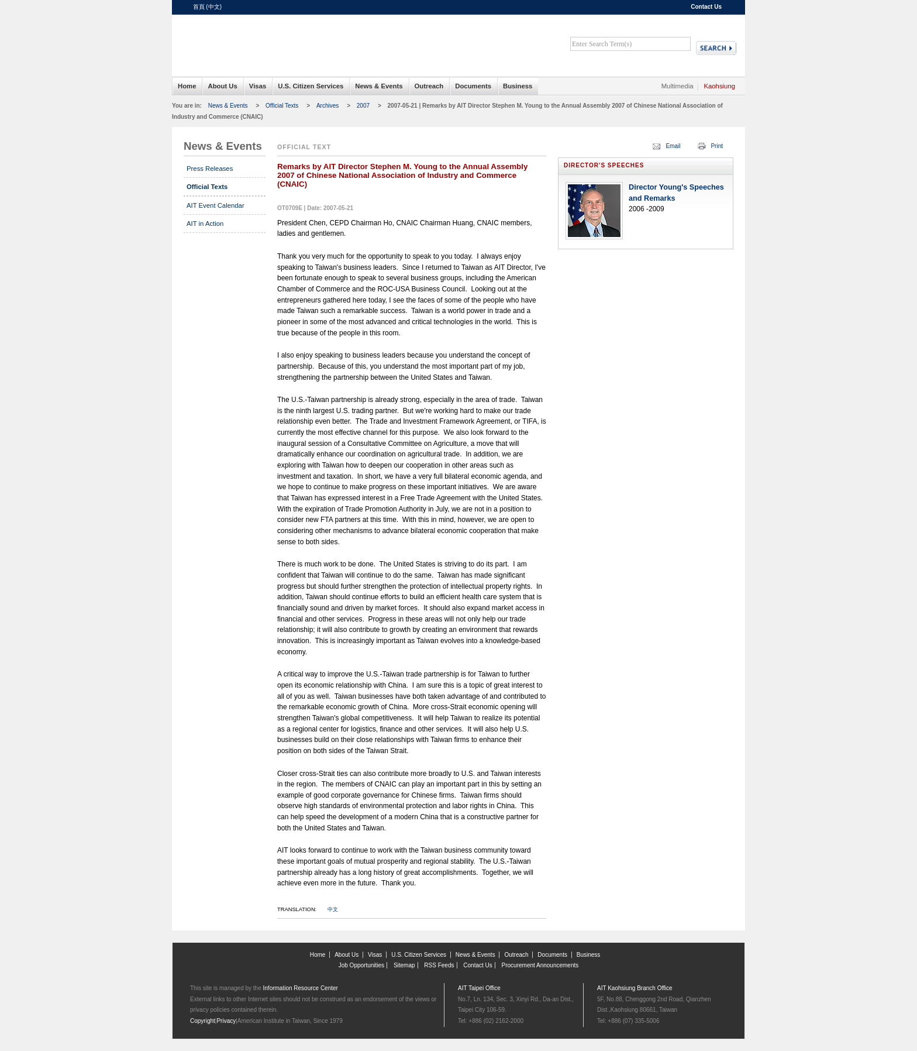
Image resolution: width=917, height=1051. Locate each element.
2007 (363, 105)
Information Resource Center (300, 988)
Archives (327, 105)
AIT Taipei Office (479, 988)
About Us (222, 86)
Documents (473, 86)
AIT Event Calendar (215, 205)
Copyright (202, 1021)
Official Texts (282, 105)
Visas (257, 86)
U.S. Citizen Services (310, 86)
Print (717, 146)
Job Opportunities (361, 965)
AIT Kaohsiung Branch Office (635, 988)
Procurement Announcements (540, 965)
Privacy (226, 1021)
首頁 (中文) (207, 7)
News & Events (378, 86)
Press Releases (210, 168)
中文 (333, 909)
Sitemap (404, 965)
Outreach (429, 86)
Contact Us (706, 7)
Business (517, 86)
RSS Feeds (439, 965)
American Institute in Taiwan (283, 40)
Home (187, 86)
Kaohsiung (719, 86)
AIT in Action (205, 223)
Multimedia (677, 86)
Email (673, 146)
